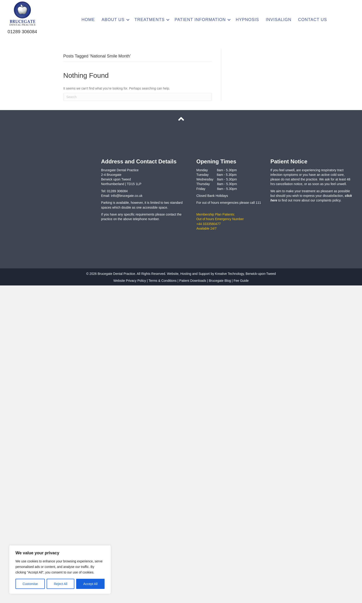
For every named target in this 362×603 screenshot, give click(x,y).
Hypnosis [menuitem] (247, 19)
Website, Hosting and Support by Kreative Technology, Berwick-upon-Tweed (221, 274)
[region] (60, 569)
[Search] (137, 97)
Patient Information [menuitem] (200, 19)
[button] (128, 19)
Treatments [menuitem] (150, 19)
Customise (30, 584)
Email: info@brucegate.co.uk (121, 196)
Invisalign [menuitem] (278, 19)
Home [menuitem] (88, 19)
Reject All (60, 584)
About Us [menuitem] (113, 19)
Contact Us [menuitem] (312, 19)
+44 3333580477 (208, 224)
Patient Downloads (192, 280)
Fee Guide (241, 280)
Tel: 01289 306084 (114, 191)
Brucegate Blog (220, 280)
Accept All (90, 584)
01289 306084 (22, 31)
